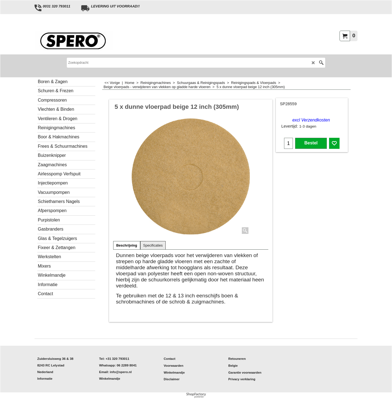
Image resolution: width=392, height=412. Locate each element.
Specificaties (153, 245)
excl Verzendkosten (311, 120)
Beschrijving (126, 245)
